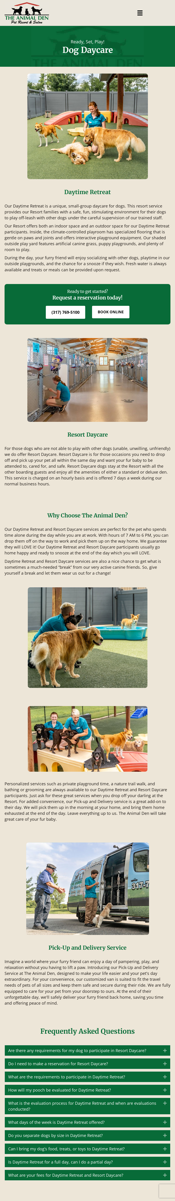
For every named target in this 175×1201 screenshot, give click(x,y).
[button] (165, 1050)
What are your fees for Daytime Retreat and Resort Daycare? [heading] (65, 1175)
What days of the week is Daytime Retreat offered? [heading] (56, 1122)
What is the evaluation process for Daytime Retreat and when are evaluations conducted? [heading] (82, 1106)
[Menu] (140, 13)
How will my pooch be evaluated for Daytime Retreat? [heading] (59, 1090)
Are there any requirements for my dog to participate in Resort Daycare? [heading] (77, 1050)
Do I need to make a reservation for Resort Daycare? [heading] (58, 1063)
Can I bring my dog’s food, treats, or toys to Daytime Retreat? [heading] (66, 1149)
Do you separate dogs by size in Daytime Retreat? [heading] (55, 1135)
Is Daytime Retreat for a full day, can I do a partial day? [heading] (60, 1162)
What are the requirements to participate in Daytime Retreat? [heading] (66, 1077)
